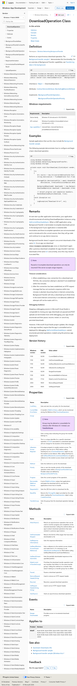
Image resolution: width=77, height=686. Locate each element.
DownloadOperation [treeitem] (13, 27)
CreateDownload (46, 497)
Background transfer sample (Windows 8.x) (48, 653)
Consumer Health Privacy (57, 682)
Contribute (35, 682)
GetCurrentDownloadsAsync (39, 222)
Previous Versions (17, 682)
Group (32, 416)
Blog (26, 682)
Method (32, 464)
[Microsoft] (3, 2)
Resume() (33, 582)
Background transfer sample (39, 59)
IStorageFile (51, 493)
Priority (32, 467)
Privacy (43, 682)
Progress (32, 477)
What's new (60, 8)
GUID (50, 441)
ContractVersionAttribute (45, 89)
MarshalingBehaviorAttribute (65, 89)
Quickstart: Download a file (42, 648)
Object (40, 84)
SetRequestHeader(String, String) (34, 588)
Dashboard (70, 8)
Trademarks (15, 685)
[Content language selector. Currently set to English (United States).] (11, 677)
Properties (34, 38)
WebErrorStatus (53, 410)
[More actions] (73, 15)
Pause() (32, 572)
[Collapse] (24, 13)
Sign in (72, 2)
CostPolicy (33, 406)
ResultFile (33, 493)
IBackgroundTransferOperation (49, 95)
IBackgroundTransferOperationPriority (51, 98)
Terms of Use (6, 685)
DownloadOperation (62, 412)
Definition (34, 30)
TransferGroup (47, 428)
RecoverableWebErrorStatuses (33, 483)
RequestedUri (34, 489)
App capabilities (35, 127)
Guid (31, 439)
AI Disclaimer (6, 682)
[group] (52, 76)
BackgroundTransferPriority (49, 474)
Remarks (33, 35)
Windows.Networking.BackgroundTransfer (42, 15)
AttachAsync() (34, 522)
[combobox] (13, 17)
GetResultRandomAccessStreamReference (56, 456)
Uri (34, 243)
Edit (73, 56)
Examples (33, 33)
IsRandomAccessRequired (33, 449)
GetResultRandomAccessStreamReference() (35, 548)
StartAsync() (34, 594)
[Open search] (68, 2)
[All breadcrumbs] (31, 15)
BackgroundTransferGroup (64, 469)
